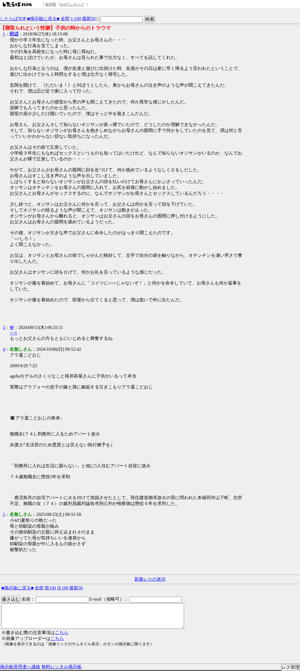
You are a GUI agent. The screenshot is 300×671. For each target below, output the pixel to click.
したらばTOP (13, 18)
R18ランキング (72, 4)
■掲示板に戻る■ (43, 18)
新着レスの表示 (150, 579)
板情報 (50, 4)
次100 (62, 587)
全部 (65, 18)
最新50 (89, 18)
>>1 (13, 333)
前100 (50, 587)
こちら (61, 632)
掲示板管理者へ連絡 (20, 666)
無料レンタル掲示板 (61, 666)
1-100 (76, 18)
